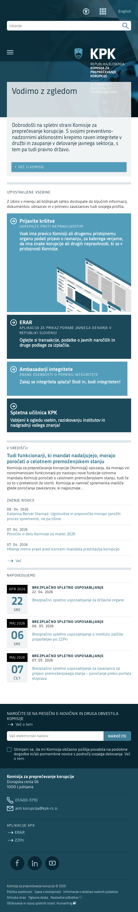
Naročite (117, 736)
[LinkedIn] (35, 863)
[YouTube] (52, 863)
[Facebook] (17, 863)
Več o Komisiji (29, 167)
